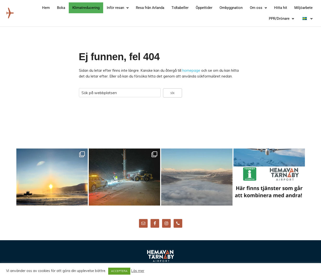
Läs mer (137, 271)
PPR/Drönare (281, 18)
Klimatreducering (86, 8)
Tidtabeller (180, 8)
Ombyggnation (231, 8)
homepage (191, 70)
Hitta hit (280, 8)
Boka (61, 8)
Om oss (258, 8)
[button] (117, 7)
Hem (46, 8)
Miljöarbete (303, 8)
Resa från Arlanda (150, 8)
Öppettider (204, 8)
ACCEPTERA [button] (119, 271)
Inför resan (118, 8)
